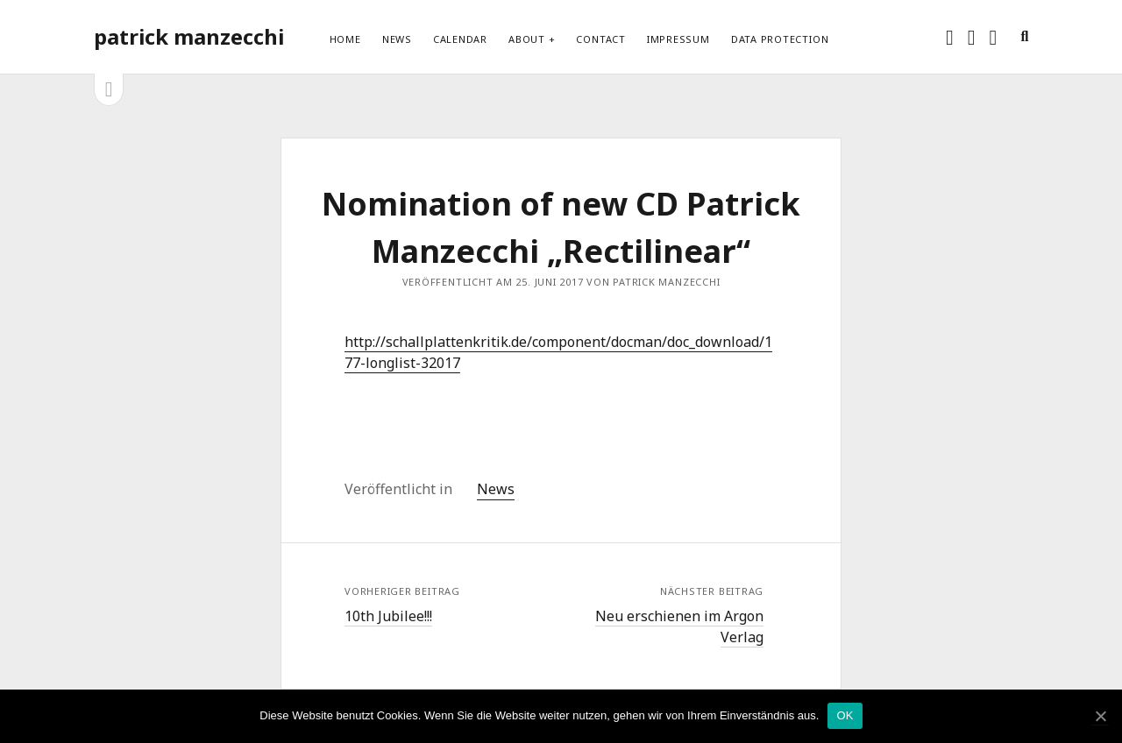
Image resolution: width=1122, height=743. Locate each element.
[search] (1024, 37)
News (397, 39)
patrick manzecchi (189, 36)
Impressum (678, 39)
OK (844, 715)
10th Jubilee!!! (388, 616)
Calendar (460, 39)
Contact (600, 39)
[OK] (1100, 716)
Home (345, 39)
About (526, 39)
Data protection (780, 39)
